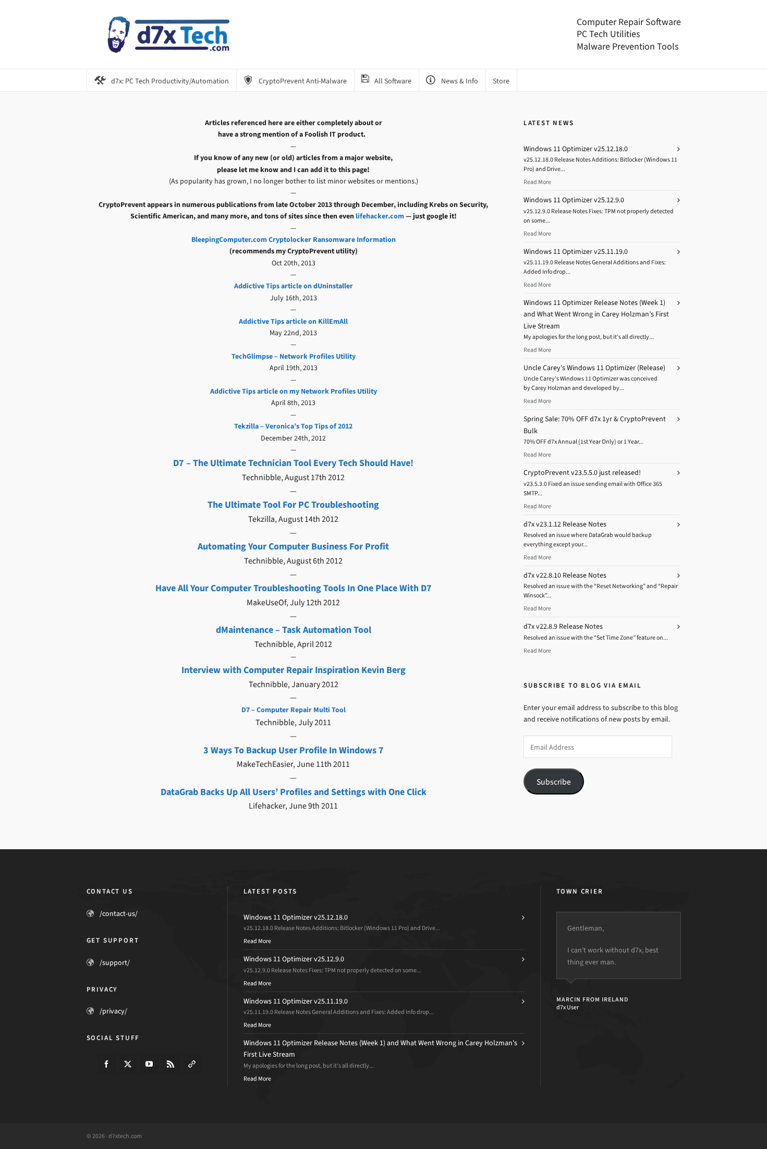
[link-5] (191, 1064)
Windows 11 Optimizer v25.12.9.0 (573, 200)
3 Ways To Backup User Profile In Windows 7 (293, 750)
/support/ (115, 963)
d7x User (567, 1007)
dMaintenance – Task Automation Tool (293, 630)
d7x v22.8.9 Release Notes (563, 626)
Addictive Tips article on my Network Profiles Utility (293, 391)
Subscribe (554, 781)
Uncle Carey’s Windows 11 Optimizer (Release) (594, 368)
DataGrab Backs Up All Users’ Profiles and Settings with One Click (294, 792)
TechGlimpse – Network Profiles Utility (294, 356)
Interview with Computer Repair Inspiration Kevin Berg (293, 670)
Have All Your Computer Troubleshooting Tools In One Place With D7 (293, 588)
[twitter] (127, 1064)
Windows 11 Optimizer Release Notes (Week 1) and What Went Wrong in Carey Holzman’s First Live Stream (596, 314)
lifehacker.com (380, 216)
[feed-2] (170, 1064)
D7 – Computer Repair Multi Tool (293, 710)
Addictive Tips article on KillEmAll (293, 321)
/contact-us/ (119, 914)
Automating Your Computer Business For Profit (293, 546)
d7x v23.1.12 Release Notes (564, 524)
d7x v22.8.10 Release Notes (564, 575)
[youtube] (149, 1064)
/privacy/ (113, 1011)
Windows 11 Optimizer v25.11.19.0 (575, 251)
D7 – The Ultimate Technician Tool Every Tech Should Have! (293, 463)
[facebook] (106, 1064)
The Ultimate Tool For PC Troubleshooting (293, 504)
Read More (537, 182)
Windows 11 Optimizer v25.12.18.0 (575, 149)
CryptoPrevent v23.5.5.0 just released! (582, 473)
